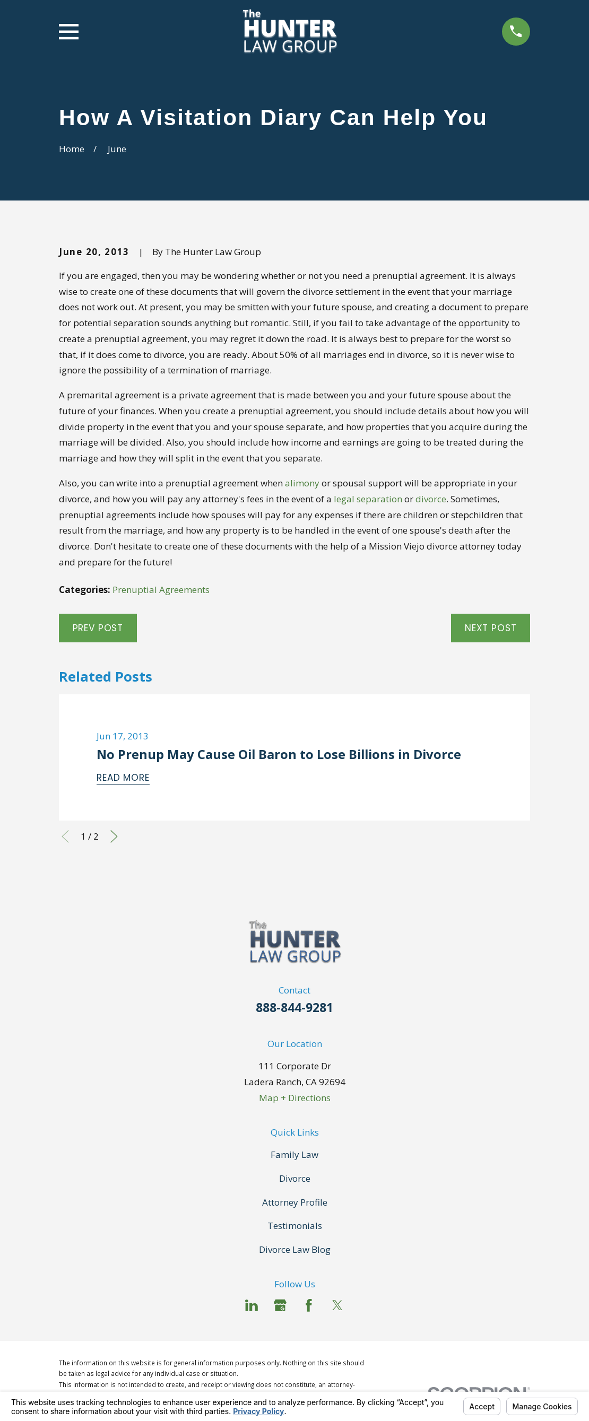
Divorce (294, 1178)
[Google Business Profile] (280, 1305)
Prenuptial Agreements (161, 589)
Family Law (294, 1154)
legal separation (368, 499)
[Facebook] (308, 1305)
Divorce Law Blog (295, 1249)
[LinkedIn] (251, 1305)
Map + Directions (295, 1098)
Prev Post (98, 628)
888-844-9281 (294, 1007)
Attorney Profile (294, 1202)
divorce (430, 499)
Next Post (491, 628)
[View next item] (114, 836)
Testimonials (294, 1225)
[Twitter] (337, 1305)
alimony (302, 483)
